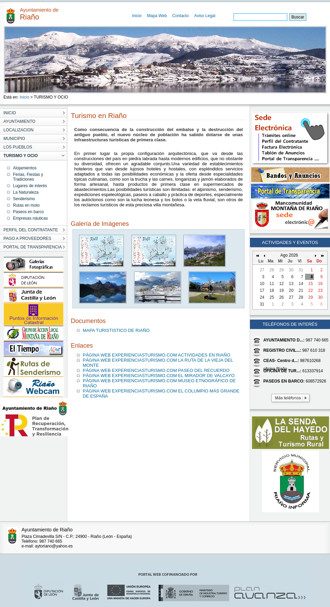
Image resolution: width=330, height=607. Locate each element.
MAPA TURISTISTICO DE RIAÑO (116, 330)
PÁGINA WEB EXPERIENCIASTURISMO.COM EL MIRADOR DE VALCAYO (159, 375)
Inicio (137, 15)
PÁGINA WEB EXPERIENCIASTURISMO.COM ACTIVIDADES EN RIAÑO (156, 355)
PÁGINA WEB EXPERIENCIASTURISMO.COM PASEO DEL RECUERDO (156, 370)
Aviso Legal (204, 15)
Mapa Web (157, 15)
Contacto (180, 15)
